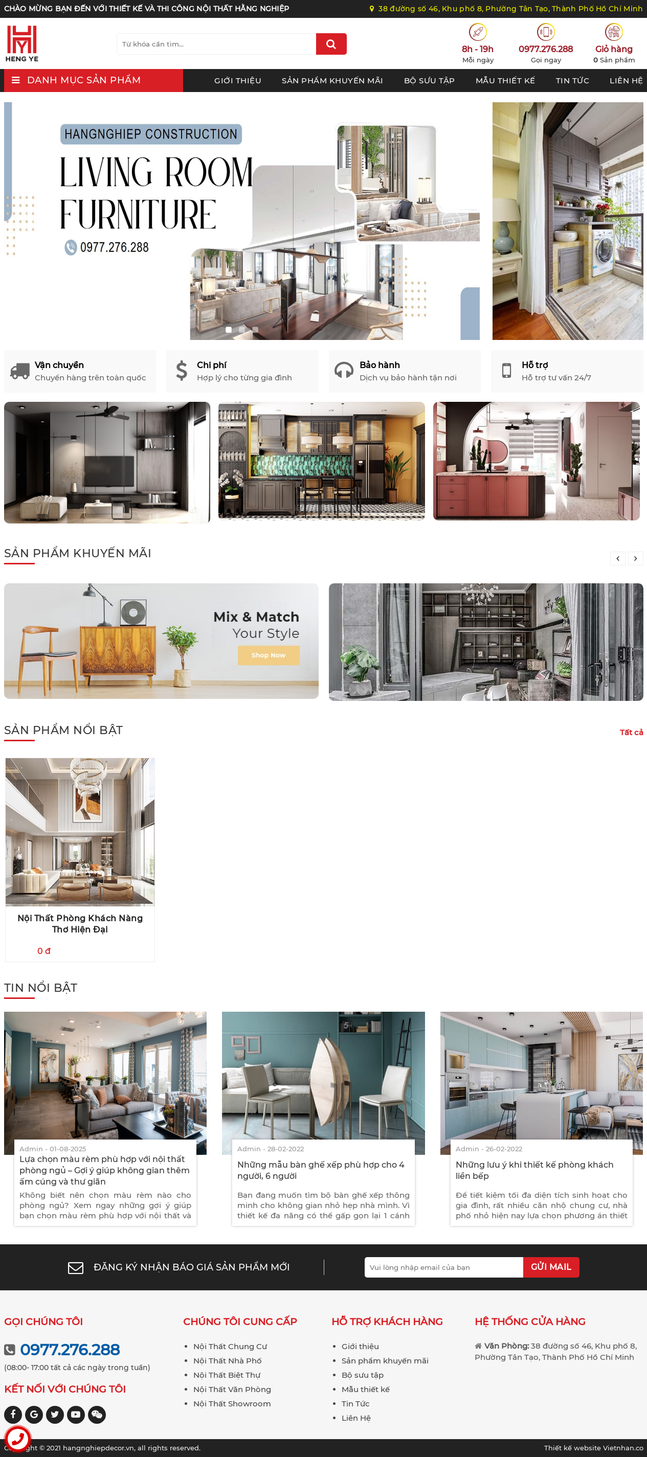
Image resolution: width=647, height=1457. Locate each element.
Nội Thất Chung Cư (230, 1346)
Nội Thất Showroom (232, 1403)
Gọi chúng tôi (43, 1322)
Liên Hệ (626, 80)
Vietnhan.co (593, 1448)
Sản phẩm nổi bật (63, 730)
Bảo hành (380, 365)
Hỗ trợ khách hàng (387, 1322)
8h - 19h (478, 49)
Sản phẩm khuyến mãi (333, 80)
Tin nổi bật (41, 988)
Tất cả (631, 732)
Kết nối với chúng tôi (65, 1389)
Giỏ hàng (614, 49)
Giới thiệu (237, 80)
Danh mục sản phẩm (84, 80)
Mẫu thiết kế (506, 80)
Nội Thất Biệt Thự (226, 1375)
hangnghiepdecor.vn (98, 1448)
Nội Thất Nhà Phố (227, 1360)
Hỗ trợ (535, 365)
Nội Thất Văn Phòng (232, 1389)
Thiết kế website (573, 1448)
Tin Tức (573, 80)
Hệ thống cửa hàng (530, 1322)
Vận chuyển (59, 365)
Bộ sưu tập (429, 80)
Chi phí (211, 365)
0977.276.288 (546, 49)
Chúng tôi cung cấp (240, 1322)
